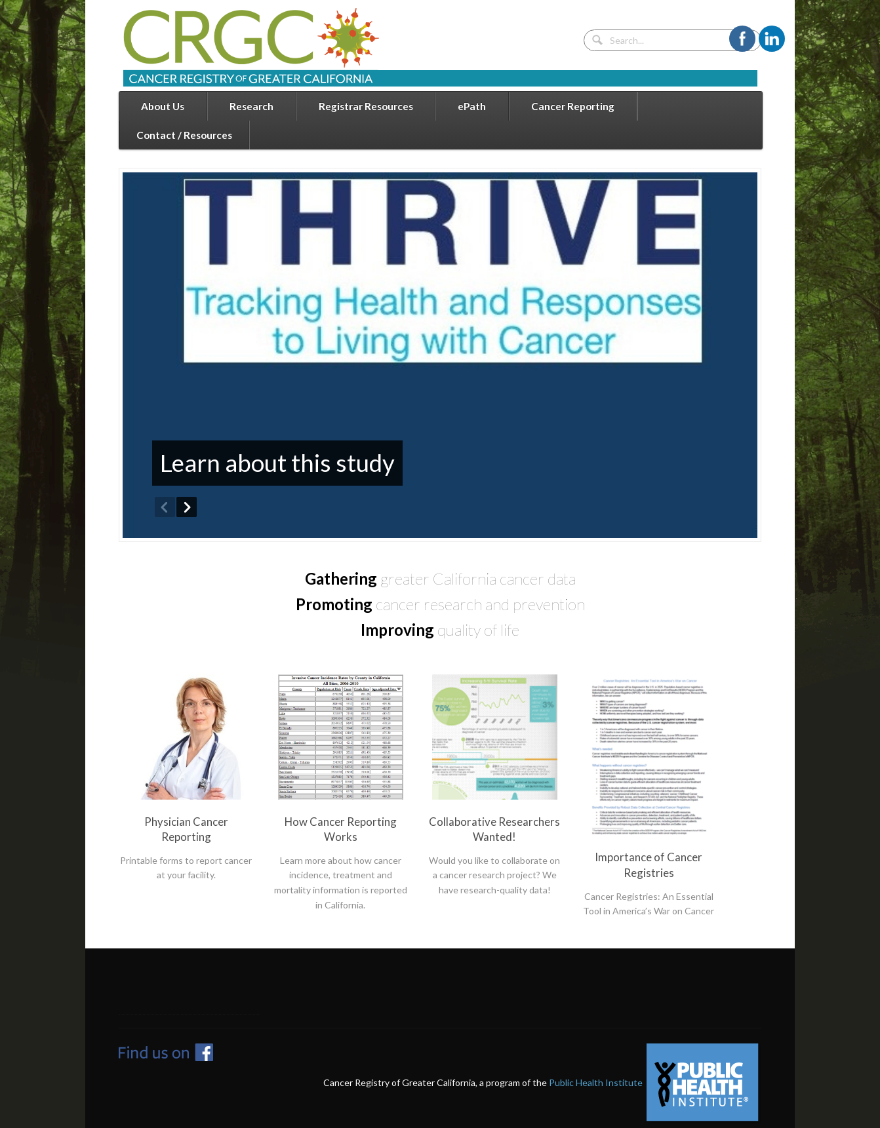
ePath (472, 106)
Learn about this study (277, 462)
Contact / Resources (184, 135)
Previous (165, 507)
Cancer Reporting (572, 106)
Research (251, 106)
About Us (162, 106)
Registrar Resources (366, 106)
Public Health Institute (596, 1081)
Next (186, 507)
